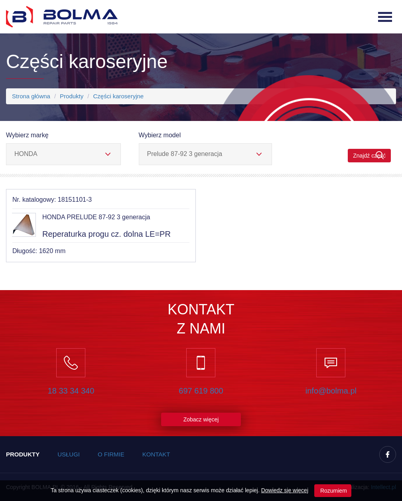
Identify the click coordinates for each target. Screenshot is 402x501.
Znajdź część (369, 155)
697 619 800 (201, 390)
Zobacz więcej (201, 419)
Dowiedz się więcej (284, 490)
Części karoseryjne (118, 96)
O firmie (111, 454)
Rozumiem (333, 490)
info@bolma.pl (331, 390)
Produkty (71, 96)
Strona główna (31, 96)
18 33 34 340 (71, 390)
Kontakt (156, 454)
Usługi (68, 454)
